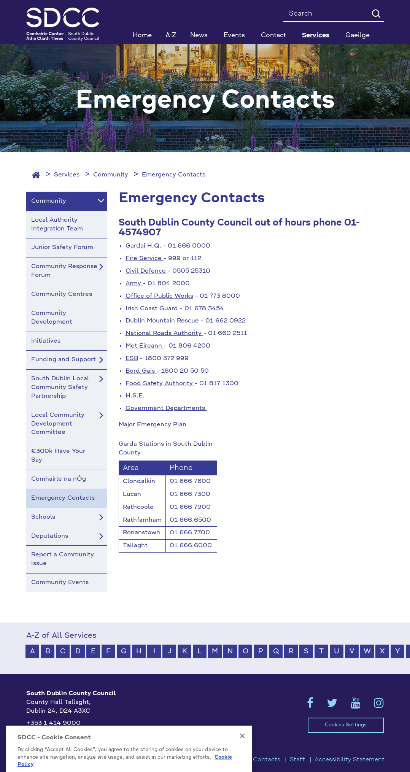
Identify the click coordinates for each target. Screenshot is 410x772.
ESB (132, 359)
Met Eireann (145, 346)
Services (66, 175)
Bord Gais (141, 371)
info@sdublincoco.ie (56, 736)
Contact (273, 35)
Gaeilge (357, 35)
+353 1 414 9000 (53, 723)
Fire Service (145, 259)
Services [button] (315, 35)
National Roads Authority (164, 333)
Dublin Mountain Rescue (163, 321)
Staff (297, 760)
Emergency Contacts (173, 175)
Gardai (136, 246)
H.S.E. (135, 396)
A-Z (170, 35)
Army (134, 284)
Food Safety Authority (160, 384)
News (199, 35)
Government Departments (166, 408)
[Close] (242, 756)
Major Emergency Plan (152, 425)
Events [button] (234, 35)
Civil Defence (146, 271)
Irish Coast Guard (153, 309)
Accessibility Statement (350, 760)
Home (142, 35)
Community (110, 175)
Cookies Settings (346, 725)
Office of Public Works (159, 296)
